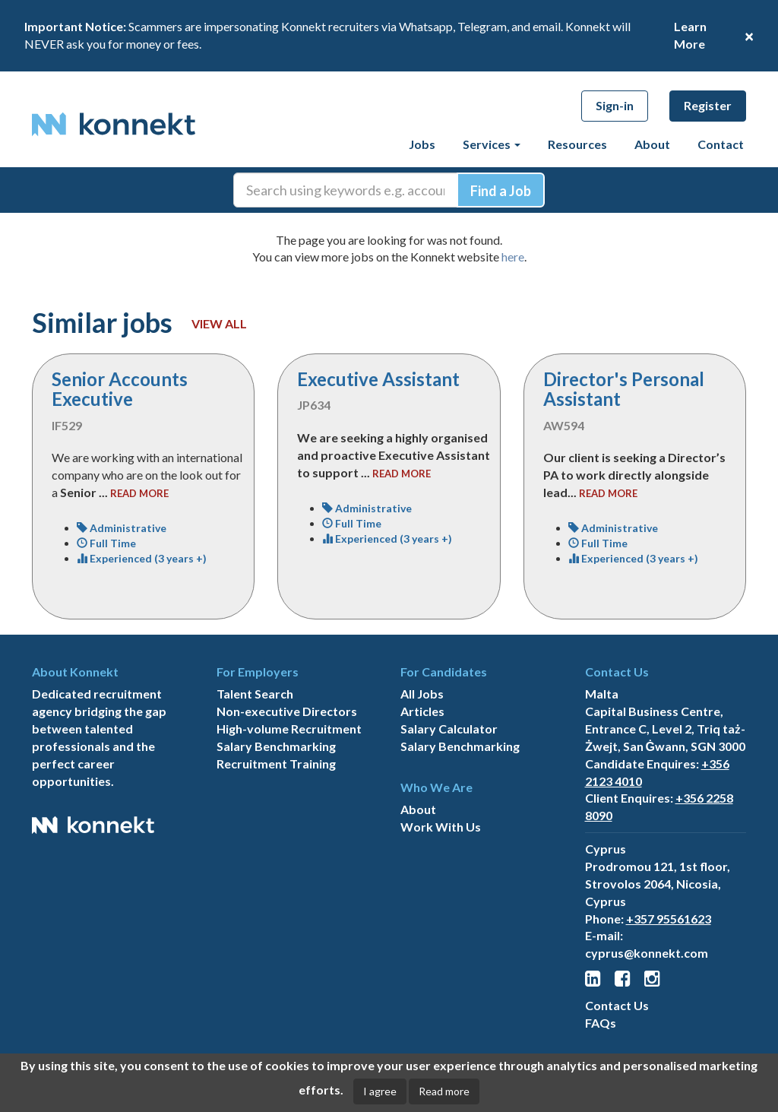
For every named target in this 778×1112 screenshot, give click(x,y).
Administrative (121, 527)
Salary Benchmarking (276, 746)
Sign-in (615, 105)
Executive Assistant (378, 379)
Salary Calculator (449, 728)
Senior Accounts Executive (120, 389)
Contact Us (617, 1005)
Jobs (422, 144)
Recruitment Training (276, 763)
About (652, 144)
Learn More (690, 35)
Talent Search (255, 693)
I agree (380, 1091)
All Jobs (422, 693)
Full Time (106, 543)
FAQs (600, 1022)
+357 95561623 (668, 918)
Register (708, 105)
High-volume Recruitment (289, 728)
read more (139, 493)
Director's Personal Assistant (623, 389)
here (512, 256)
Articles (422, 711)
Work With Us (440, 826)
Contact (720, 144)
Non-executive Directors (287, 711)
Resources (577, 144)
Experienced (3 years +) (142, 558)
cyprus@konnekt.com (646, 953)
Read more (444, 1091)
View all (219, 323)
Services (491, 144)
